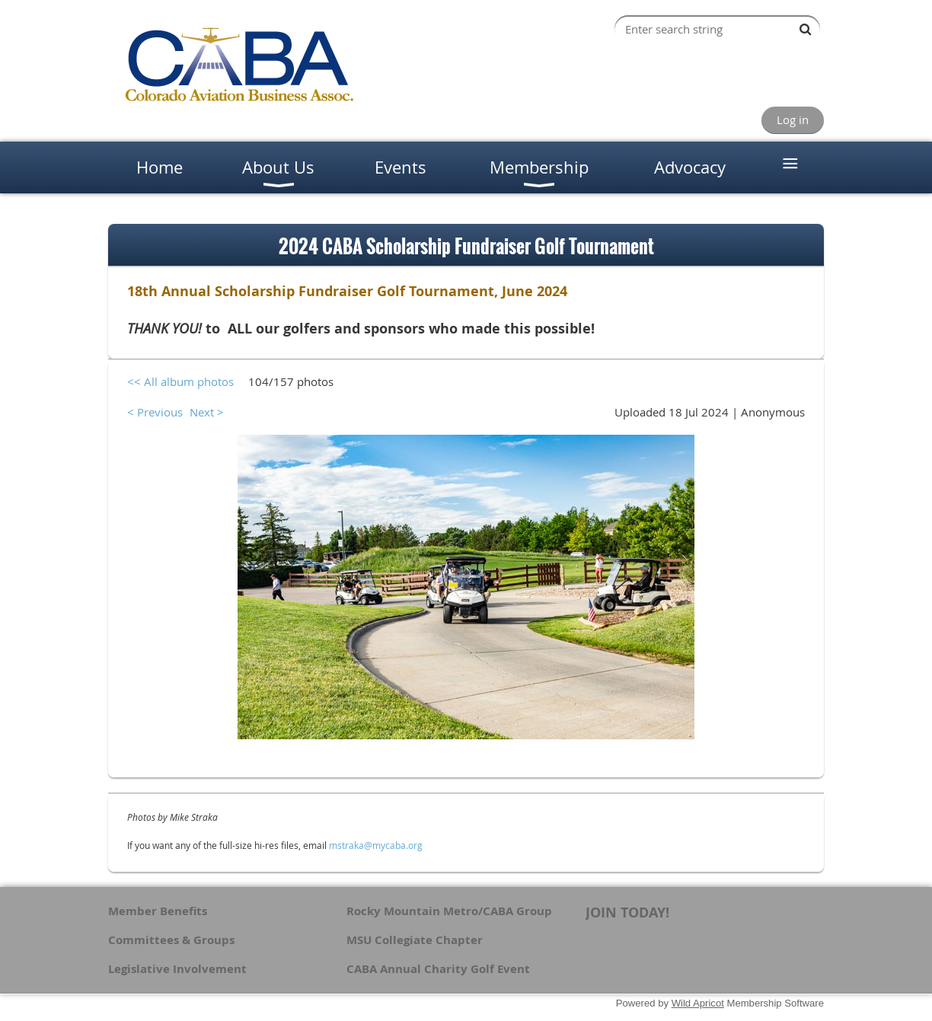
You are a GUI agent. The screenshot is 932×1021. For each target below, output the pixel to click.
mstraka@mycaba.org (376, 845)
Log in (793, 119)
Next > (207, 412)
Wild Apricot (698, 1003)
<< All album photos (180, 381)
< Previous (155, 412)
